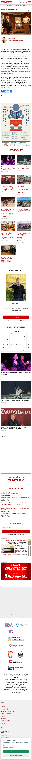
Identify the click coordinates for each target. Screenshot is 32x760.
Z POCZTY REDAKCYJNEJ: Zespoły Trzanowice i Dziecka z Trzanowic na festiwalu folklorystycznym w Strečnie (23, 236)
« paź (7, 350)
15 (24, 342)
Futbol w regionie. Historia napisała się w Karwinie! (24, 167)
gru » (24, 350)
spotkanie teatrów (7, 95)
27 (16, 347)
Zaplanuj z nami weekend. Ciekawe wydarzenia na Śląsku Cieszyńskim (15, 508)
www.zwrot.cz (4, 735)
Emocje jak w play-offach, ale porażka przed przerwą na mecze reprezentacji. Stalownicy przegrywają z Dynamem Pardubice (8, 212)
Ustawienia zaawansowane (16, 755)
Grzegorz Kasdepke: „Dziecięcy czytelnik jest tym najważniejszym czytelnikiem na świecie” (7, 189)
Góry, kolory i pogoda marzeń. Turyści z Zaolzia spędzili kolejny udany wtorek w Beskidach (14, 492)
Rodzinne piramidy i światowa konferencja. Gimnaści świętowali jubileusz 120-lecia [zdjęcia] (14, 503)
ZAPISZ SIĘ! (16, 317)
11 (7, 342)
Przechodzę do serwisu (16, 751)
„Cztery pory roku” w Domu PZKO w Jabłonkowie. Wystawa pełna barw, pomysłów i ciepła (7, 236)
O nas (3, 723)
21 (20, 344)
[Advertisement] (16, 453)
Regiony (4, 707)
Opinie (3, 716)
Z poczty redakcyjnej (8, 711)
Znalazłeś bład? (16, 478)
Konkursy (5, 718)
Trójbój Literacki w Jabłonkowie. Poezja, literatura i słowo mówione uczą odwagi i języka (7, 260)
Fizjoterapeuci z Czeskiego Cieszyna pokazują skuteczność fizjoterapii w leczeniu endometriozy (23, 189)
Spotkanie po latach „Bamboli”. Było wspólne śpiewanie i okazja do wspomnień (15, 498)
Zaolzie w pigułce (7, 714)
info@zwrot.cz (7, 737)
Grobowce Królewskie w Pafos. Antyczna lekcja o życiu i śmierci (23, 210)
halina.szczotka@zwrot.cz (17, 40)
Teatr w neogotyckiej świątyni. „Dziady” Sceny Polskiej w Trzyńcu (8, 168)
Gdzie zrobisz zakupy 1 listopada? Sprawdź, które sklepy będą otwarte (14, 514)
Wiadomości (5, 709)
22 (24, 344)
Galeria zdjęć (6, 720)
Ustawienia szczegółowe (8, 747)
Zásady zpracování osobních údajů (16, 320)
